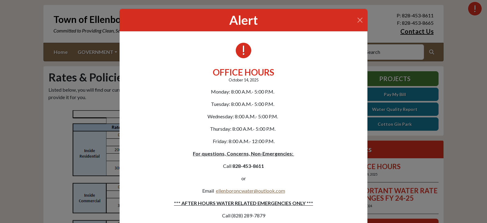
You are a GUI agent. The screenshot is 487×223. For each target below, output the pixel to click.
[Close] (360, 20)
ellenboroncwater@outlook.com (250, 191)
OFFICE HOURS (243, 72)
